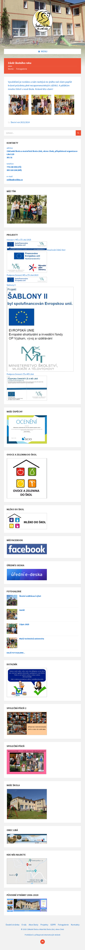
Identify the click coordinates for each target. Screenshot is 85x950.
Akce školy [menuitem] (33, 924)
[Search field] (37, 133)
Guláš (22, 610)
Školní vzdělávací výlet (30, 596)
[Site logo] (43, 43)
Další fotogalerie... (16, 653)
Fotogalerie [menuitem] (63, 924)
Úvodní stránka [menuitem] (12, 924)
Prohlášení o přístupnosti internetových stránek (42, 935)
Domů (11, 69)
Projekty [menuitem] (44, 924)
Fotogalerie (21, 69)
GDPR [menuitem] (53, 924)
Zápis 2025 (24, 624)
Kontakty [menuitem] (75, 924)
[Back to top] (42, 941)
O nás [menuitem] (24, 924)
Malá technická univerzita (31, 638)
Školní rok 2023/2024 (20, 122)
